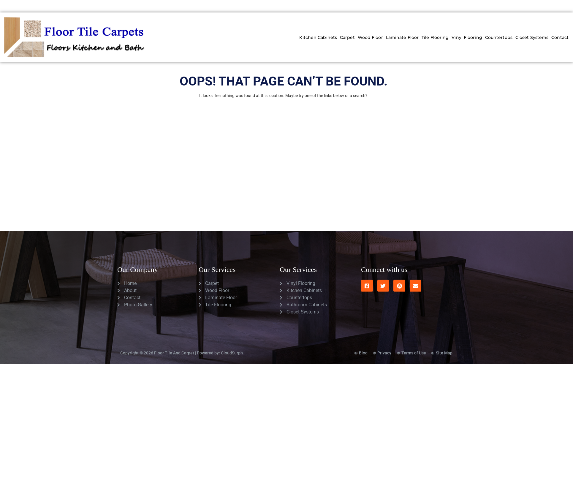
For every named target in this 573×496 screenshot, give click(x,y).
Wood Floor (370, 37)
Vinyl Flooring (467, 37)
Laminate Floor (402, 37)
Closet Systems (531, 37)
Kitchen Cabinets (318, 37)
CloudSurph (232, 337)
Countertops (498, 37)
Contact (560, 37)
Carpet (347, 37)
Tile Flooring (435, 37)
